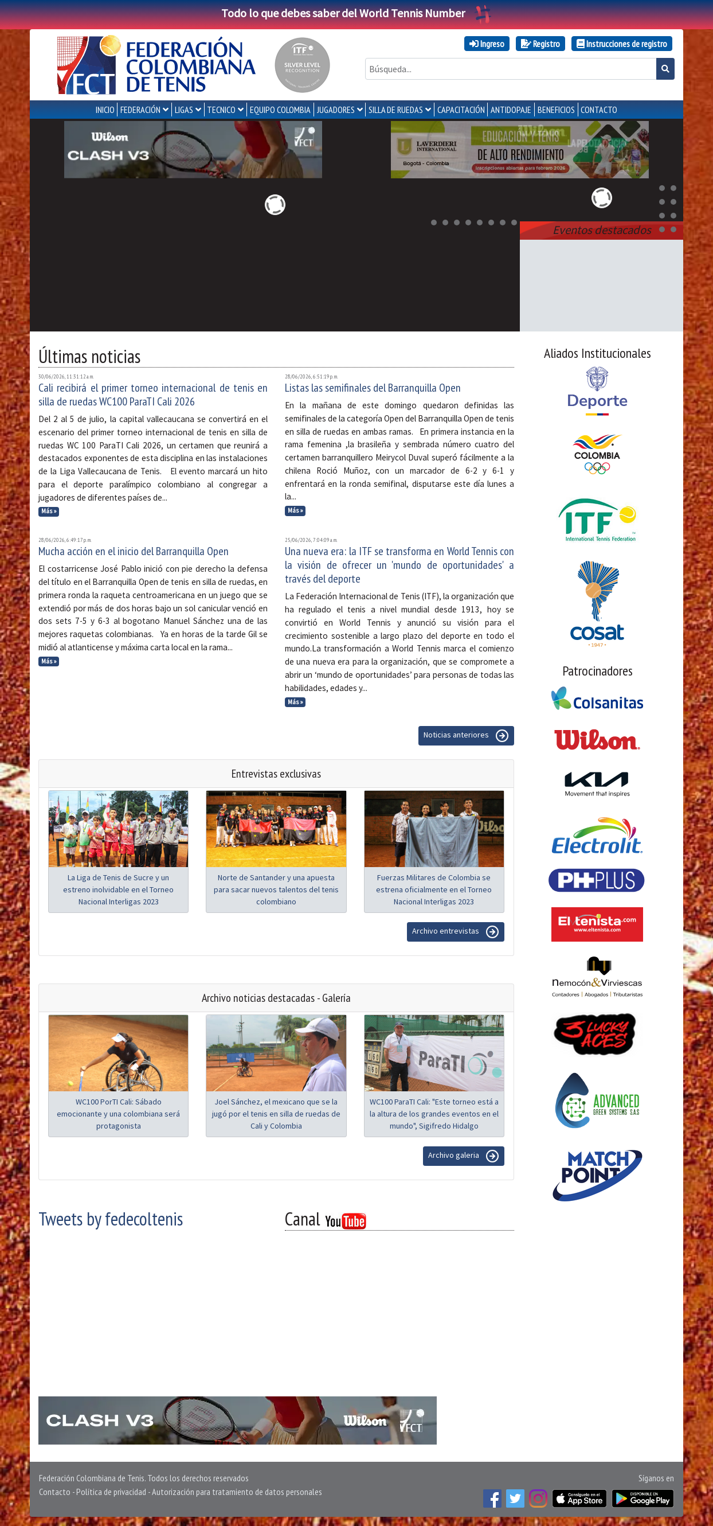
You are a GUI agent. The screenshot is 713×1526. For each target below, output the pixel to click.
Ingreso (486, 43)
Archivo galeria (463, 1156)
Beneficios (556, 109)
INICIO (105, 109)
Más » (49, 511)
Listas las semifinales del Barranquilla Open (373, 387)
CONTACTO (599, 109)
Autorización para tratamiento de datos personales (237, 1491)
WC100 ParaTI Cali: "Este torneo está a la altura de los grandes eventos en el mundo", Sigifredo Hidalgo (434, 1113)
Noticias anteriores (466, 736)
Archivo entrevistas (455, 932)
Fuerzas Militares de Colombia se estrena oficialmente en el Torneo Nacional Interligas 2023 (434, 889)
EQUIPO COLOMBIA (280, 109)
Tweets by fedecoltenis (110, 1219)
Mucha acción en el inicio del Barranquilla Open (133, 551)
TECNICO (221, 109)
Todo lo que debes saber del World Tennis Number (356, 13)
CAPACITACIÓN (461, 109)
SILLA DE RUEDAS (396, 109)
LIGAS (184, 109)
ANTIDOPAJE (511, 109)
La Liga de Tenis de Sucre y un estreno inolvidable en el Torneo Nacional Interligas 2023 (118, 889)
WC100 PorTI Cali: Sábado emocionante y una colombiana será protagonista (118, 1113)
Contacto (54, 1491)
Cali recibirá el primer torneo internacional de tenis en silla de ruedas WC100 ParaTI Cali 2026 (153, 394)
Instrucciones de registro (622, 43)
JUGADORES (336, 109)
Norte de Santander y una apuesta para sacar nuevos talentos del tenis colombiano (276, 889)
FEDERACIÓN (140, 109)
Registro (540, 43)
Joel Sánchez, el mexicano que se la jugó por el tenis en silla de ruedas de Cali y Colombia (276, 1113)
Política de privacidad (111, 1491)
